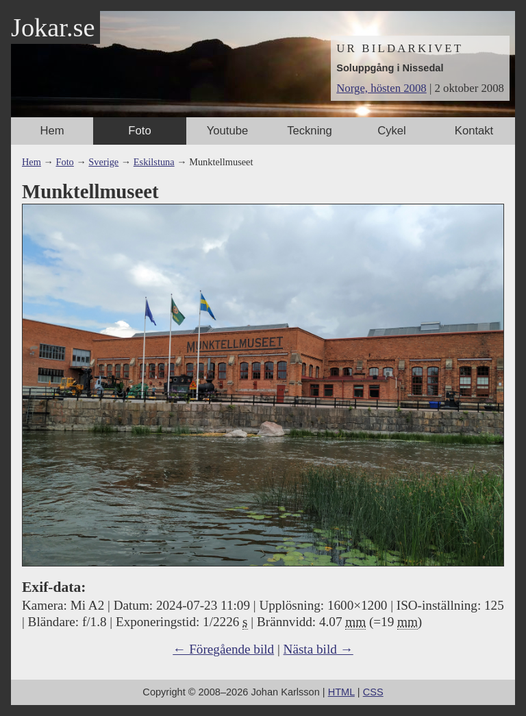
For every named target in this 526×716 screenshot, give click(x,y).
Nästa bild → (318, 649)
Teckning (309, 130)
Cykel (391, 130)
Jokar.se (53, 27)
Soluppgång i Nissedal (389, 67)
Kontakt (474, 130)
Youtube (227, 130)
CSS (373, 692)
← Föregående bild (223, 649)
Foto (139, 130)
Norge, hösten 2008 (381, 88)
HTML (341, 692)
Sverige (103, 161)
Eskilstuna (154, 161)
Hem (52, 130)
